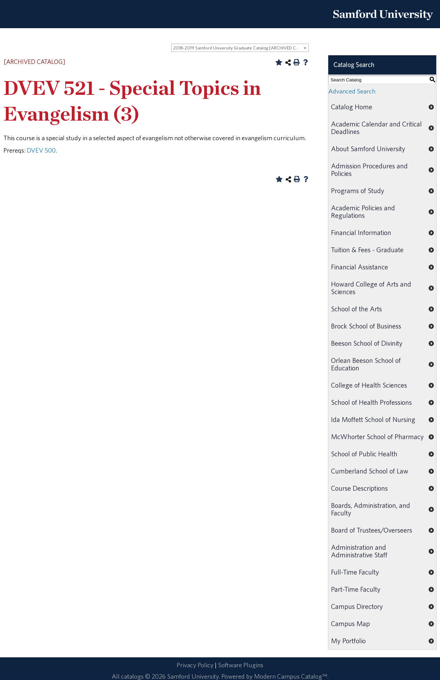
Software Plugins (240, 665)
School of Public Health (364, 454)
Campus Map (350, 623)
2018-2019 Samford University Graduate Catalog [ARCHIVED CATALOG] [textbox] (240, 48)
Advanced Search (351, 91)
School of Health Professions (371, 402)
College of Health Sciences (369, 385)
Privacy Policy (195, 665)
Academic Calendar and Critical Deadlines (376, 127)
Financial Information (361, 232)
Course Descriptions (359, 488)
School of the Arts (356, 309)
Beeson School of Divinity (367, 343)
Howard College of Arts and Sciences (371, 288)
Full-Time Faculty (355, 572)
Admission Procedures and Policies (369, 169)
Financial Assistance (359, 267)
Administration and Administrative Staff (359, 551)
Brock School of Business (366, 326)
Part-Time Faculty (356, 589)
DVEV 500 (41, 150)
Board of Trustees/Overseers (371, 530)
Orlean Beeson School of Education (366, 364)
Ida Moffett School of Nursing (373, 419)
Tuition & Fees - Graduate (367, 250)
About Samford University (368, 149)
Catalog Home (351, 107)
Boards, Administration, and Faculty (370, 509)
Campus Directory (357, 606)
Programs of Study (357, 190)
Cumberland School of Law (369, 471)
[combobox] (240, 48)
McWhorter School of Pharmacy (377, 437)
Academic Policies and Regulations (363, 211)
